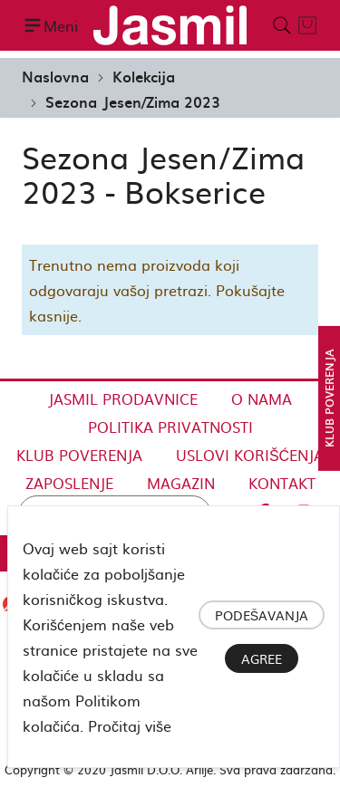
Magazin (181, 483)
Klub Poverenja (79, 455)
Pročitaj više (129, 725)
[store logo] (170, 25)
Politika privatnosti (170, 426)
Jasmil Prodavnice (123, 398)
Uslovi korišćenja (250, 455)
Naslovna (55, 76)
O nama (261, 398)
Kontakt (282, 483)
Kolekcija (143, 76)
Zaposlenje (69, 483)
